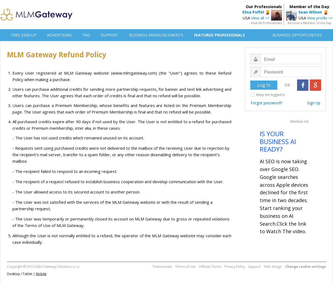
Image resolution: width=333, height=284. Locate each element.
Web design (273, 266)
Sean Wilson (310, 12)
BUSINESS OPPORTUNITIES (297, 35)
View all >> (260, 18)
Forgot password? (266, 102)
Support (254, 266)
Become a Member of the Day (309, 23)
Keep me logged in (270, 94)
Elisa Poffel (253, 12)
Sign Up (313, 102)
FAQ (86, 35)
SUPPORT (109, 35)
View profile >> (320, 18)
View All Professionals (266, 23)
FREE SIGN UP (23, 35)
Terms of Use (185, 266)
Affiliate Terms (210, 266)
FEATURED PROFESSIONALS (219, 35)
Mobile (41, 274)
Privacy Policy (234, 266)
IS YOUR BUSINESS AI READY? (278, 141)
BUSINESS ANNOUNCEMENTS (156, 35)
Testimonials (162, 266)
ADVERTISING (59, 35)
